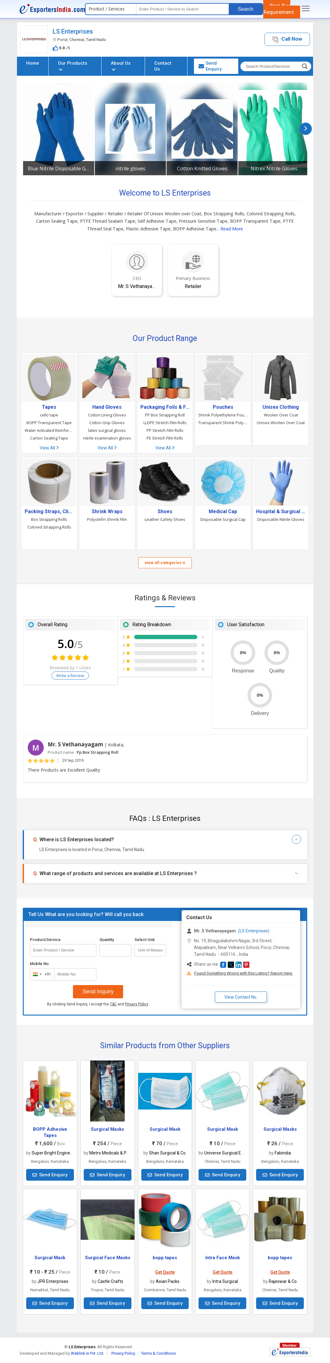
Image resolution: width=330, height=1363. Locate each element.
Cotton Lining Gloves (107, 415)
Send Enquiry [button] (210, 66)
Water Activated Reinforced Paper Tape (49, 430)
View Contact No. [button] (240, 997)
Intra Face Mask (222, 1257)
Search (246, 9)
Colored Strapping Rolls (49, 527)
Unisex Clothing (281, 407)
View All (49, 447)
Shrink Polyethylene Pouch (222, 415)
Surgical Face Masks (107, 1257)
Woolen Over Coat (281, 415)
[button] (287, 39)
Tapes (49, 407)
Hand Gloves (107, 407)
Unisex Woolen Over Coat (281, 422)
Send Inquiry (98, 991)
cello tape (49, 415)
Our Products (72, 65)
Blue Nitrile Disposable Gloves (59, 168)
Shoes (165, 511)
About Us (121, 65)
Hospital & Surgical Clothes (280, 511)
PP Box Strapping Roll (165, 415)
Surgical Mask (165, 1129)
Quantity (106, 939)
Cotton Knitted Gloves (202, 168)
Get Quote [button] (165, 1272)
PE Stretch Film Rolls (165, 438)
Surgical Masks (107, 1129)
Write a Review (70, 675)
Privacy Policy (136, 1004)
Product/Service (45, 939)
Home (32, 63)
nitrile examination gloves (107, 438)
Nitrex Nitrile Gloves (274, 168)
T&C (113, 1004)
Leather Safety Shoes (165, 519)
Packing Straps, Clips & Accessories (49, 511)
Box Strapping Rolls (49, 519)
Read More (231, 229)
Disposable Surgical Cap (223, 519)
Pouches (223, 407)
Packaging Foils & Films (165, 407)
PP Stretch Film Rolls (165, 430)
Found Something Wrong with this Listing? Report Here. (243, 973)
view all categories (165, 562)
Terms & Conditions (158, 1353)
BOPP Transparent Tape (49, 422)
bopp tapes (165, 1257)
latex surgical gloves (107, 430)
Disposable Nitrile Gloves (280, 519)
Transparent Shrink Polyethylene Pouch (222, 422)
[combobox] (40, 974)
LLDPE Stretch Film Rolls (165, 422)
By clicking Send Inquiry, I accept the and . (98, 1004)
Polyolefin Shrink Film (107, 519)
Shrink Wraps (107, 511)
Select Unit (145, 939)
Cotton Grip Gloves (107, 422)
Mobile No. (40, 963)
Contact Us (162, 66)
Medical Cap (223, 511)
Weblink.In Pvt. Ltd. (87, 1353)
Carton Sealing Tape (49, 438)
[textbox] (182, 9)
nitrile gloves (130, 168)
